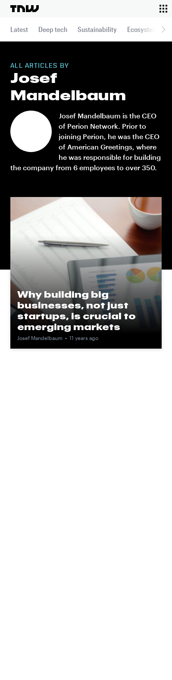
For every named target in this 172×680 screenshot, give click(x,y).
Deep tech (52, 29)
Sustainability (97, 29)
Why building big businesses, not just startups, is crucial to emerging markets (76, 310)
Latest (19, 29)
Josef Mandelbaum (40, 338)
